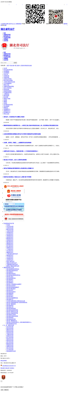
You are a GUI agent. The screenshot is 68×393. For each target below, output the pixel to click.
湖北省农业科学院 (11, 319)
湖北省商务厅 (9, 294)
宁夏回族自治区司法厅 (12, 264)
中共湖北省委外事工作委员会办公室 (15, 301)
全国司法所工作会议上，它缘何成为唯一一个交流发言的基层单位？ (20, 151)
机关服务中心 (6, 112)
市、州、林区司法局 (8, 325)
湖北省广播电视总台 (11, 320)
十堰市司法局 (9, 334)
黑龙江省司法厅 (10, 261)
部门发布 (17, 65)
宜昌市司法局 (9, 332)
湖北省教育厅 (9, 272)
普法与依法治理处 (8, 80)
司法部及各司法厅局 (8, 223)
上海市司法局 (9, 231)
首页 (8, 65)
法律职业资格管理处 (8, 86)
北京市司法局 (9, 226)
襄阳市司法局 (9, 329)
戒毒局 (5, 101)
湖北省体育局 (9, 305)
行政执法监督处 (7, 78)
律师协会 (5, 107)
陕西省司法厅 (9, 238)
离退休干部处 (6, 98)
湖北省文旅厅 (9, 296)
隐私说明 (7, 368)
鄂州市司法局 (9, 339)
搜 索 (15, 62)
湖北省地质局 (9, 317)
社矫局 (5, 103)
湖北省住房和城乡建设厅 (12, 287)
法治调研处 (6, 71)
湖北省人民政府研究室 (12, 313)
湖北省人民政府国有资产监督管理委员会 (16, 302)
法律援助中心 (6, 109)
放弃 (2, 389)
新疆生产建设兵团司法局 (12, 266)
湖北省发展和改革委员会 (12, 269)
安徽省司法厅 (9, 247)
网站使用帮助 (4, 360)
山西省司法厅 (9, 232)
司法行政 (12, 65)
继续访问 (6, 389)
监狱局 (5, 100)
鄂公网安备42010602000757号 (8, 365)
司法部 (8, 224)
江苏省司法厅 (9, 256)
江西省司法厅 (9, 259)
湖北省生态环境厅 (11, 285)
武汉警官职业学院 (8, 104)
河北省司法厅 (9, 250)
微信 (54, 23)
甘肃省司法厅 (9, 240)
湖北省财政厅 (9, 282)
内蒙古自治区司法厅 (11, 262)
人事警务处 (6, 94)
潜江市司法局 (9, 348)
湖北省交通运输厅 (11, 288)
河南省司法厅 (9, 235)
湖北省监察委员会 (11, 278)
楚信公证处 (6, 113)
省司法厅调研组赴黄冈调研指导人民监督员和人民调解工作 (18, 168)
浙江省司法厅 (9, 246)
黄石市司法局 (9, 328)
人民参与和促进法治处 (26, 65)
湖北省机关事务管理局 (12, 316)
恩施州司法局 (9, 345)
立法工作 (5, 74)
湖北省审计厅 (9, 299)
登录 (3, 25)
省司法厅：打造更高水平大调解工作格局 (13, 116)
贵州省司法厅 (9, 244)
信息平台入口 (11, 23)
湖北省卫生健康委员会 (12, 297)
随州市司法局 (9, 343)
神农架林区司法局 (11, 351)
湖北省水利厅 (9, 290)
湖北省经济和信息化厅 (12, 270)
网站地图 (3, 368)
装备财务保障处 (7, 91)
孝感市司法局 (9, 335)
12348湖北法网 (4, 23)
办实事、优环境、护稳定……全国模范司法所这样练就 (17, 142)
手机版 (34, 23)
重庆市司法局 (9, 229)
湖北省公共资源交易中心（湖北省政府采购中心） (19, 322)
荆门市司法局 (9, 337)
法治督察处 (6, 72)
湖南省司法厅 (9, 243)
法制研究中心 (6, 110)
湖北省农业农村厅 (11, 291)
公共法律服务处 (7, 83)
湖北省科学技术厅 (11, 273)
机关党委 (5, 97)
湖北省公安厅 (9, 276)
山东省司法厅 (9, 234)
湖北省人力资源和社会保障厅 (13, 284)
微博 (65, 23)
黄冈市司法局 (9, 340)
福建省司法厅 (9, 252)
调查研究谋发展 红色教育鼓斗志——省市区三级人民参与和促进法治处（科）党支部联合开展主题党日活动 (30, 125)
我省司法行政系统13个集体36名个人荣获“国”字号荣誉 (17, 176)
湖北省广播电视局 (11, 304)
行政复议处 (6, 75)
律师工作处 (6, 84)
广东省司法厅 (9, 249)
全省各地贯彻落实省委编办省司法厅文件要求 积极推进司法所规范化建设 (22, 134)
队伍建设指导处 (7, 92)
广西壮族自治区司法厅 (12, 253)
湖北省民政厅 (9, 279)
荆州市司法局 (9, 331)
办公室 (5, 68)
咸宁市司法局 (9, 342)
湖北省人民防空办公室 (12, 311)
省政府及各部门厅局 (8, 267)
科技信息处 (6, 89)
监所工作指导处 (7, 88)
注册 (5, 25)
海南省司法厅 (9, 255)
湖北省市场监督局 (11, 308)
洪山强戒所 (6, 106)
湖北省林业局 (9, 293)
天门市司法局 (9, 349)
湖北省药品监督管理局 (12, 310)
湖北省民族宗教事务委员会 (13, 275)
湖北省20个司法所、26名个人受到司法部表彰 (15, 159)
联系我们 (12, 368)
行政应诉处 (6, 77)
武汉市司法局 (9, 326)
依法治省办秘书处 (8, 69)
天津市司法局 (9, 228)
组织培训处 (6, 95)
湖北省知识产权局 (11, 314)
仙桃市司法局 (9, 346)
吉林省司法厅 (9, 237)
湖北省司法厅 (7, 29)
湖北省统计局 (9, 307)
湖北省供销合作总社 (11, 323)
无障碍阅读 (18, 23)
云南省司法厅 (9, 258)
